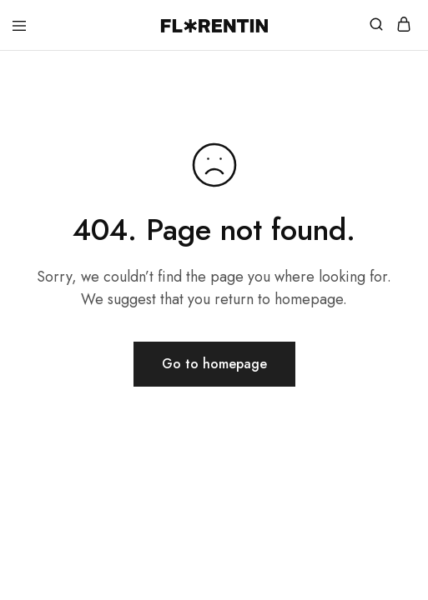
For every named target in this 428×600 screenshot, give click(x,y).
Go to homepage (214, 363)
